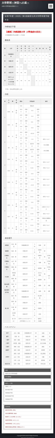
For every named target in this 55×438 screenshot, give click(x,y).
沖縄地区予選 (8, 397)
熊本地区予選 (8, 388)
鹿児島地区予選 (9, 394)
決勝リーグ (8, 386)
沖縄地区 (7, 379)
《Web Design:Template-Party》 (27, 435)
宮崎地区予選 (8, 391)
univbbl (26, 433)
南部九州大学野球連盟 (11, 373)
